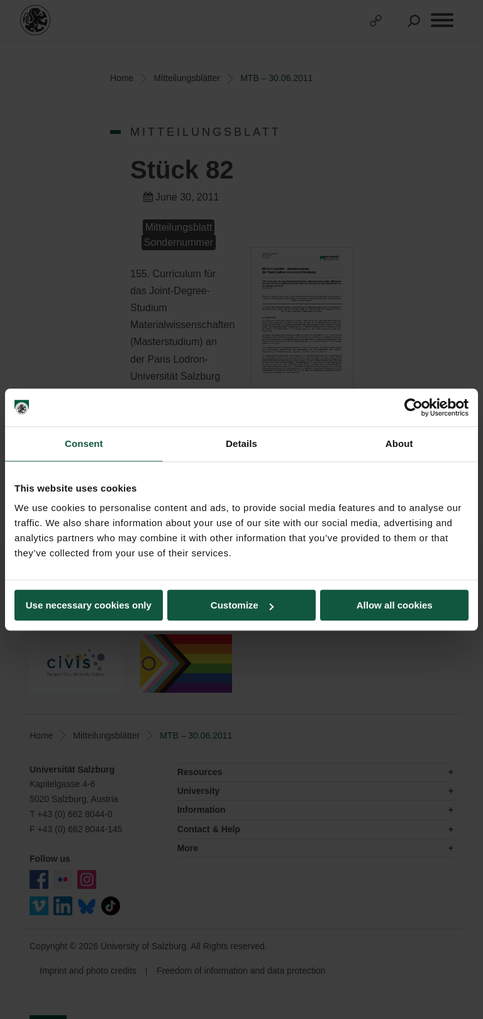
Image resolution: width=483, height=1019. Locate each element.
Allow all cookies (395, 605)
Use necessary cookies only (89, 605)
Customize (242, 605)
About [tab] (399, 443)
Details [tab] (241, 443)
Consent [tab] (84, 443)
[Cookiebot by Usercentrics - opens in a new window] (413, 407)
